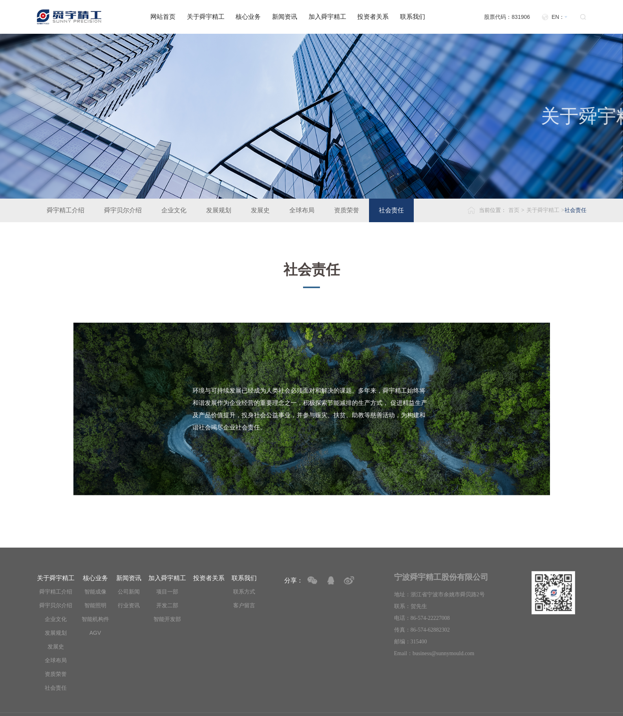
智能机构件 (95, 619)
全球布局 (301, 210)
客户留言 (244, 605)
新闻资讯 (284, 16)
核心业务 (248, 16)
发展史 (260, 210)
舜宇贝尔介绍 (123, 210)
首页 (513, 210)
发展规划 (218, 210)
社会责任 (391, 210)
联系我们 (412, 16)
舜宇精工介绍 (65, 210)
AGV (95, 633)
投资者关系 (373, 16)
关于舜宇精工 (206, 16)
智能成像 (95, 591)
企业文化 (173, 210)
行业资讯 (129, 605)
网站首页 (162, 16)
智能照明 (95, 605)
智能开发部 (167, 619)
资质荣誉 (346, 210)
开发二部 (167, 605)
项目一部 (167, 591)
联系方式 (244, 591)
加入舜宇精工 (327, 16)
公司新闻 (129, 591)
